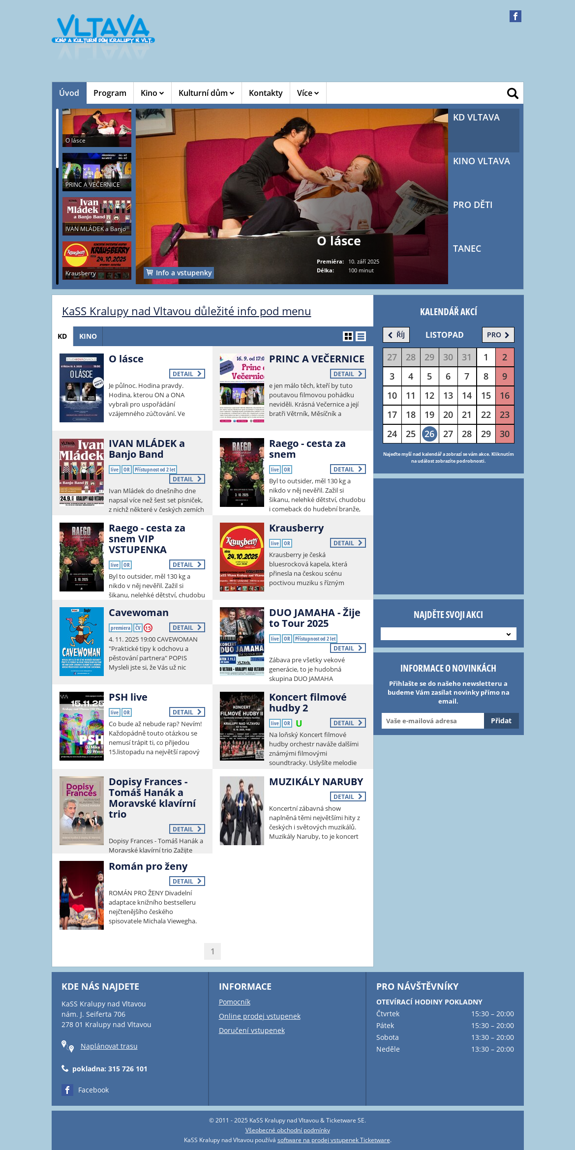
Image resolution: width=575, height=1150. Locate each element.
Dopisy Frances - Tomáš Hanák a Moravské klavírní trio (152, 798)
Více (308, 93)
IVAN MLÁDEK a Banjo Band (147, 449)
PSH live (128, 697)
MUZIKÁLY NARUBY (316, 781)
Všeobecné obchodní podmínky (287, 1130)
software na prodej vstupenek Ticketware (333, 1140)
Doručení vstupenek (252, 1030)
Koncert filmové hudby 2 (308, 702)
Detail (187, 374)
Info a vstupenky (179, 272)
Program (109, 93)
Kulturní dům (207, 93)
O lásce (126, 358)
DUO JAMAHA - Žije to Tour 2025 (315, 618)
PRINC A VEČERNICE (316, 358)
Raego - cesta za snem (307, 449)
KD (64, 336)
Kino (152, 93)
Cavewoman (139, 612)
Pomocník (234, 1001)
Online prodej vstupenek (260, 1016)
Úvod (69, 93)
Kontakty (266, 93)
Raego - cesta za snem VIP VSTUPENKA (147, 538)
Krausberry (296, 527)
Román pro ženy (148, 866)
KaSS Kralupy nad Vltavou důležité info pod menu (186, 310)
